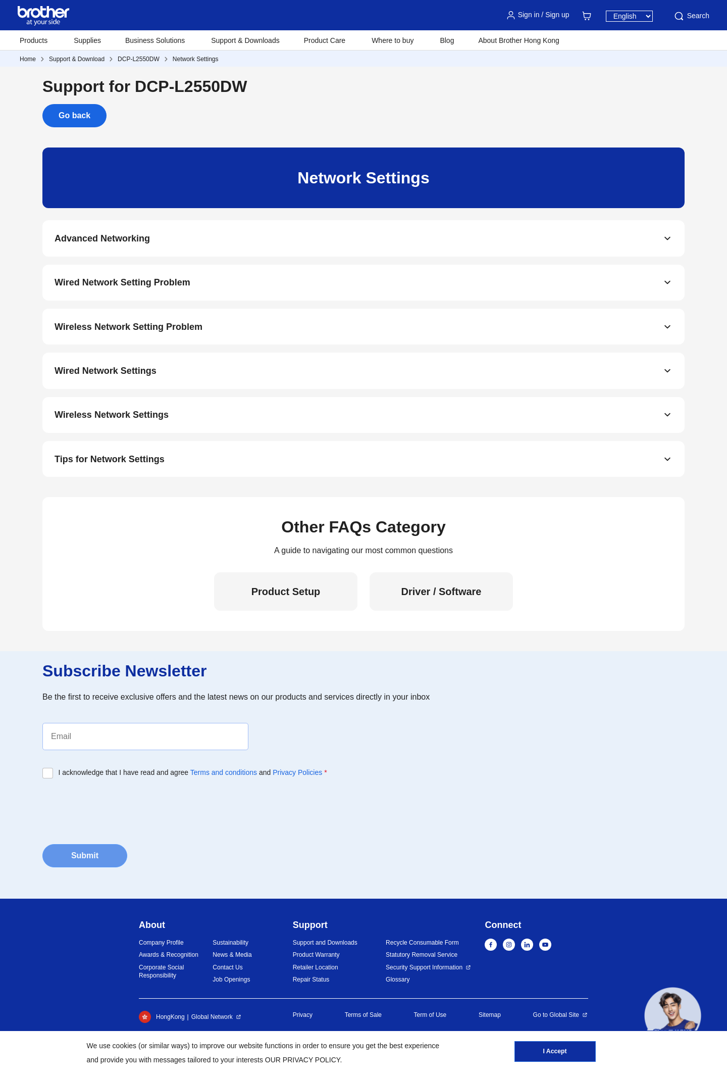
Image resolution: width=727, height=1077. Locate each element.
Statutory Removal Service (421, 956)
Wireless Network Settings (112, 416)
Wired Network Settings (106, 372)
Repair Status (311, 981)
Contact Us (227, 969)
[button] (673, 1016)
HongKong (162, 1019)
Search (691, 16)
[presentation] (119, 810)
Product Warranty (316, 956)
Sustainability (230, 944)
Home (28, 59)
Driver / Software (441, 593)
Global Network (212, 1018)
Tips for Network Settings (110, 461)
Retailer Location (315, 969)
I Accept (554, 1052)
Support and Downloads (325, 944)
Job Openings (231, 981)
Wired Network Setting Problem (122, 283)
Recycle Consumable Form (422, 944)
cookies (124, 1046)
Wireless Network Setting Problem (128, 327)
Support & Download (77, 59)
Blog (447, 40)
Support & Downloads (245, 40)
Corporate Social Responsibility (161, 974)
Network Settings (196, 59)
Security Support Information (424, 969)
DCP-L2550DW (139, 59)
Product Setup (286, 593)
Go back (74, 115)
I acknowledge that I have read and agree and (193, 774)
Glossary (397, 981)
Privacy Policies (297, 774)
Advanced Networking (102, 238)
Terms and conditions (223, 774)
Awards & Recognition (168, 956)
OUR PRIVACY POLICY (302, 1060)
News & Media (232, 956)
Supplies (87, 40)
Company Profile (161, 944)
